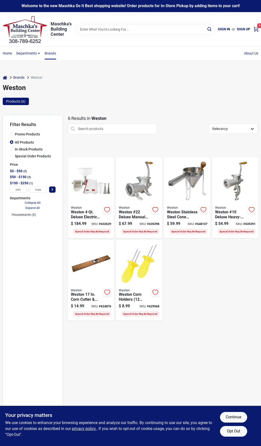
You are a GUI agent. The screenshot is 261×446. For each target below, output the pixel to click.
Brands (50, 53)
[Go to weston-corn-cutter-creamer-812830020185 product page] (91, 280)
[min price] (18, 189)
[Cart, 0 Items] (256, 29)
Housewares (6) (24, 215)
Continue (233, 417)
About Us (251, 53)
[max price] (38, 189)
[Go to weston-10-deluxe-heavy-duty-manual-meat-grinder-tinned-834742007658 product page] (235, 197)
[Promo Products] (11, 134)
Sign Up (243, 29)
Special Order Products (33, 156)
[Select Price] (52, 189)
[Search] (209, 29)
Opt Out (233, 431)
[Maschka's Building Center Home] (25, 29)
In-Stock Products (28, 149)
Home (7, 53)
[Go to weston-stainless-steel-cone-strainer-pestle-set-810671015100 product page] (187, 197)
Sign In (224, 29)
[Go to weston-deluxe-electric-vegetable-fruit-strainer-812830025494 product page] (91, 197)
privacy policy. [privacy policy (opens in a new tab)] (84, 428)
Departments (26, 53)
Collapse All (32, 202)
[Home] (5, 77)
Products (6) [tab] (15, 101)
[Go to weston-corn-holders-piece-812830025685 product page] (139, 280)
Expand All (32, 208)
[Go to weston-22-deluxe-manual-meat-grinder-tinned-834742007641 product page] (139, 197)
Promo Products (27, 134)
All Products (24, 142)
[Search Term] (145, 29)
